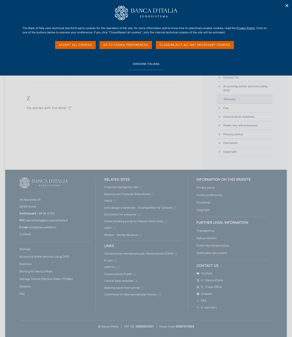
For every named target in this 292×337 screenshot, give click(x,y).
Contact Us (231, 77)
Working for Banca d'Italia (36, 271)
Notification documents (211, 253)
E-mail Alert (206, 307)
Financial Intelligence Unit (121, 187)
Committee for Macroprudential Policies (130, 294)
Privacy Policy (246, 28)
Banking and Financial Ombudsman (127, 194)
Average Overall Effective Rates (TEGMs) (46, 279)
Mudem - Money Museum (121, 235)
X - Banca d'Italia (209, 280)
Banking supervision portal (122, 287)
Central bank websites (238, 116)
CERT (108, 228)
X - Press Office (209, 287)
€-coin (108, 260)
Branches (25, 264)
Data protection (206, 238)
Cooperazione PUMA (118, 274)
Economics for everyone (120, 214)
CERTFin (110, 267)
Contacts (25, 234)
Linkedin (204, 294)
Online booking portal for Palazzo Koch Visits (134, 221)
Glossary (25, 286)
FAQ (22, 294)
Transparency (205, 230)
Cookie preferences (209, 195)
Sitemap (24, 249)
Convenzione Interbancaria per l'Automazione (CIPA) (138, 253)
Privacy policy (233, 134)
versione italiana (145, 66)
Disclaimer (230, 143)
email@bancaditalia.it (42, 227)
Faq (225, 108)
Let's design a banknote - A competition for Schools (138, 207)
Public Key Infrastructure (240, 125)
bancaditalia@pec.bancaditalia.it (47, 220)
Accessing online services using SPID (245, 88)
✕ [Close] (287, 6)
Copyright (230, 151)
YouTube (204, 273)
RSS (201, 300)
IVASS (108, 201)
